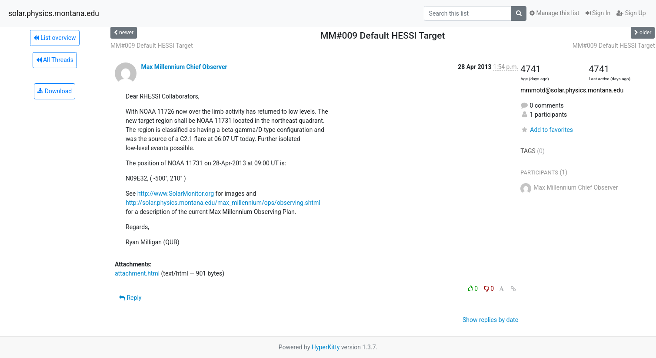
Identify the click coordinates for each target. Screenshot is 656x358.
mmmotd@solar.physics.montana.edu (571, 90)
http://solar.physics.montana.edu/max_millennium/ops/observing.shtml (223, 202)
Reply (130, 297)
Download (54, 91)
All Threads (54, 59)
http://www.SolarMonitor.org (175, 193)
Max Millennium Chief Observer (184, 66)
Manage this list (554, 13)
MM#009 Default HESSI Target (151, 45)
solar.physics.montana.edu (53, 13)
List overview (54, 37)
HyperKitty (326, 347)
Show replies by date (490, 319)
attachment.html (137, 273)
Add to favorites (546, 129)
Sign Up (631, 13)
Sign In (598, 13)
